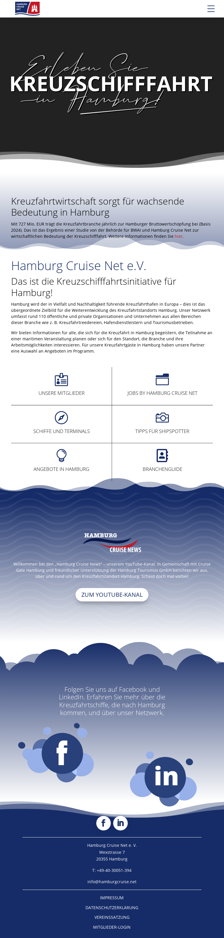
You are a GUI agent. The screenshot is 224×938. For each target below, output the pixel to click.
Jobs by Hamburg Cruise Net (162, 393)
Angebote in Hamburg (61, 469)
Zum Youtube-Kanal (112, 595)
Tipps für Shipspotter (162, 431)
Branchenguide (162, 469)
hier (179, 236)
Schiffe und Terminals (61, 431)
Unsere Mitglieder (61, 393)
